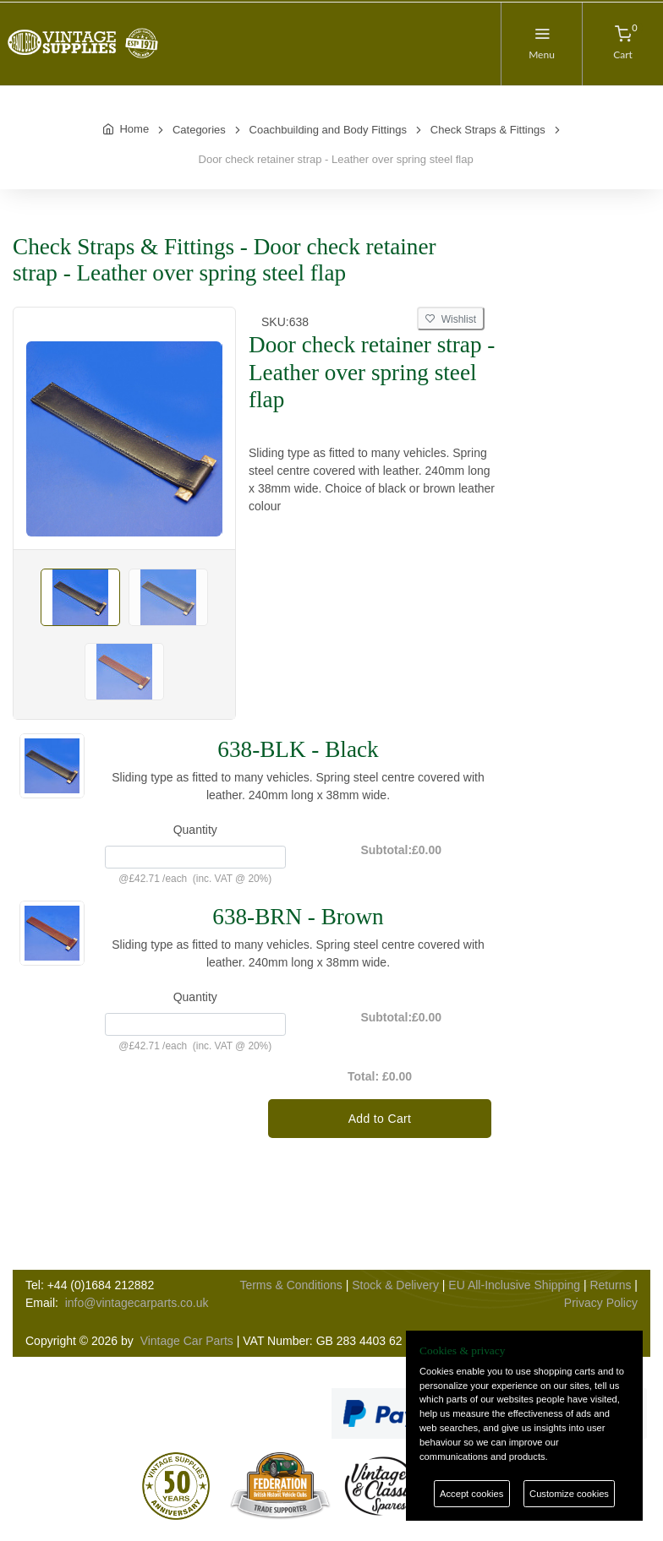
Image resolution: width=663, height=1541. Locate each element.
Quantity (195, 829)
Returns (610, 1285)
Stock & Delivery (395, 1285)
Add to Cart (380, 1118)
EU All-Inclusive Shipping (514, 1285)
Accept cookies (471, 1494)
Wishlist (450, 319)
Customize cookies (569, 1494)
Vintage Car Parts (186, 1341)
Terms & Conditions (290, 1285)
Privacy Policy (601, 1303)
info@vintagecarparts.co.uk (137, 1303)
